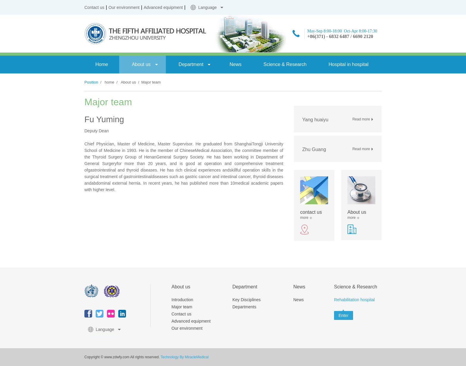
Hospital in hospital (348, 64)
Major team (181, 306)
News (235, 64)
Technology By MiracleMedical (184, 357)
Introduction (182, 299)
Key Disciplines (246, 299)
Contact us (94, 7)
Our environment (123, 7)
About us (141, 64)
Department (191, 64)
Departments (244, 306)
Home (101, 64)
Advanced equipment (163, 7)
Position (91, 82)
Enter (343, 315)
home (109, 82)
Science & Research (284, 64)
